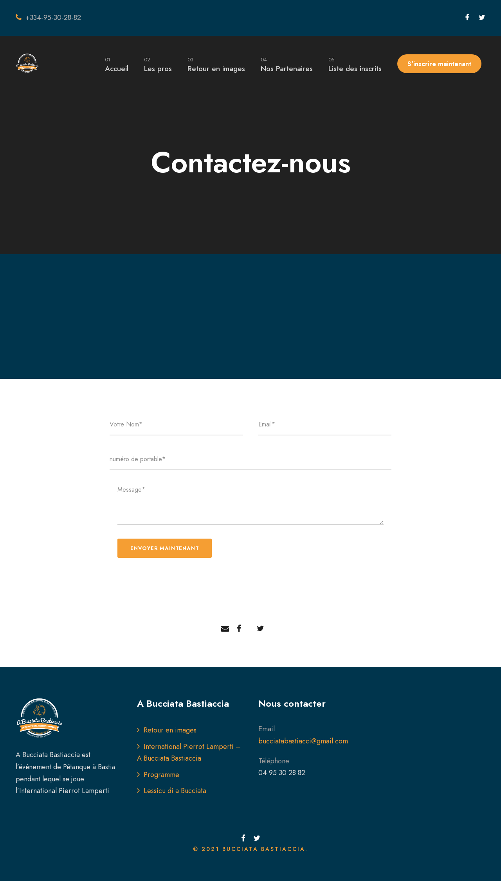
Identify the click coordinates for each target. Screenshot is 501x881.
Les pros (158, 65)
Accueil (116, 65)
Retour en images (216, 65)
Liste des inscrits (355, 65)
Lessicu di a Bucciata (175, 791)
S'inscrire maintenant (439, 63)
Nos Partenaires (287, 65)
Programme (161, 775)
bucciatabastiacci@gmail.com (303, 741)
